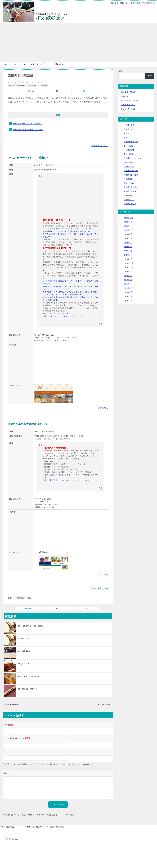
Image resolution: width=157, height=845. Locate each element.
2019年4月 (128, 288)
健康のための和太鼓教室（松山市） (28, 130)
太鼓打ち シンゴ (23, 664)
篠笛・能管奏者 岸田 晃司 (27, 689)
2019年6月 (128, 280)
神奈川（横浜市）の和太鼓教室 (28, 676)
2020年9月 (128, 230)
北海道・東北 (129, 129)
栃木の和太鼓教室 (23, 651)
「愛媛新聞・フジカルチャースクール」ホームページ (70, 480)
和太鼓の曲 (128, 179)
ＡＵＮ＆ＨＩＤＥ (128, 105)
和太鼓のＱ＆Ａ (130, 191)
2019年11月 (128, 267)
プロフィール (20, 64)
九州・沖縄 (128, 162)
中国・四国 (43, 86)
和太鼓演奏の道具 (131, 175)
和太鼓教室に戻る (99, 146)
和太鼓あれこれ (130, 204)
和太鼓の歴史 (129, 150)
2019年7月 (128, 276)
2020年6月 (128, 243)
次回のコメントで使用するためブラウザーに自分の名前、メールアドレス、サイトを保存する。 (50, 764)
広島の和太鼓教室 (11, 704)
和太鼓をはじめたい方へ (17, 86)
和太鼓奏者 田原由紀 (130, 100)
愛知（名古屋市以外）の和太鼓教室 (30, 626)
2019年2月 (128, 296)
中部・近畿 (128, 146)
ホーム (6, 64)
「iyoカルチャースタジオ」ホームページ (65, 316)
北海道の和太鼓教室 (103, 704)
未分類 (126, 133)
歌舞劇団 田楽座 (128, 92)
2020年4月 (128, 247)
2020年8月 (128, 234)
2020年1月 (128, 259)
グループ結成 (129, 183)
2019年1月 (128, 300)
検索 (120, 71)
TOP (11, 827)
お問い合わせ (59, 64)
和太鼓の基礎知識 (131, 142)
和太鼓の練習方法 (131, 171)
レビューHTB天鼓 (128, 109)
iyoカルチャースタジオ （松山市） (27, 124)
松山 (29, 598)
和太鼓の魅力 (129, 125)
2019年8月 (128, 271)
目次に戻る (103, 408)
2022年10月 (128, 218)
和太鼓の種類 (129, 167)
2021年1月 (128, 226)
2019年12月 (128, 263)
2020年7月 (128, 238)
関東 (125, 137)
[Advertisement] (78, 42)
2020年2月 (128, 255)
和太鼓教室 (33, 86)
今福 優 (124, 96)
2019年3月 (128, 292)
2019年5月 (128, 284)
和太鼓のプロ (129, 200)
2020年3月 (128, 251)
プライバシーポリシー (39, 64)
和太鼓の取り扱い (131, 187)
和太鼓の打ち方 (23, 638)
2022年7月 (128, 222)
